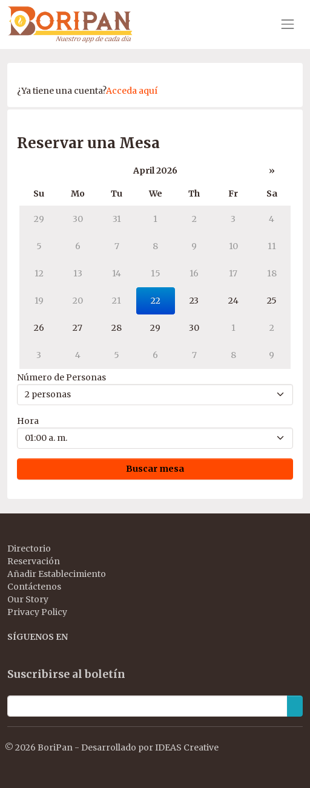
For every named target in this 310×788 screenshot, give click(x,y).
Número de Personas (61, 377)
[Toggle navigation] (287, 24)
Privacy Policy (37, 612)
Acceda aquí (131, 90)
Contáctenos (34, 586)
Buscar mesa (155, 468)
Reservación (33, 561)
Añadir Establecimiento (56, 573)
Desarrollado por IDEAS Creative (150, 747)
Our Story (27, 599)
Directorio (29, 548)
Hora (28, 420)
